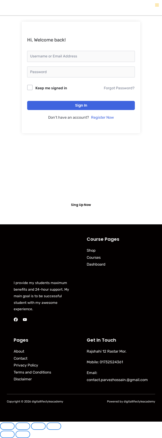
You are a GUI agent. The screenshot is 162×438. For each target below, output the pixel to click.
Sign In (81, 105)
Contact (20, 358)
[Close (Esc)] (54, 426)
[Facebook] (16, 320)
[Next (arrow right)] (23, 434)
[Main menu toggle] (157, 5)
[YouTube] (25, 320)
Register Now (102, 117)
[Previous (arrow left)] (7, 434)
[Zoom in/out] (7, 426)
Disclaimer (23, 379)
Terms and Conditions (32, 372)
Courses (94, 257)
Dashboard (96, 264)
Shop (91, 250)
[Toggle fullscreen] (23, 426)
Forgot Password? (119, 88)
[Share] (38, 426)
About (19, 351)
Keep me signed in (51, 88)
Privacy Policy (26, 365)
